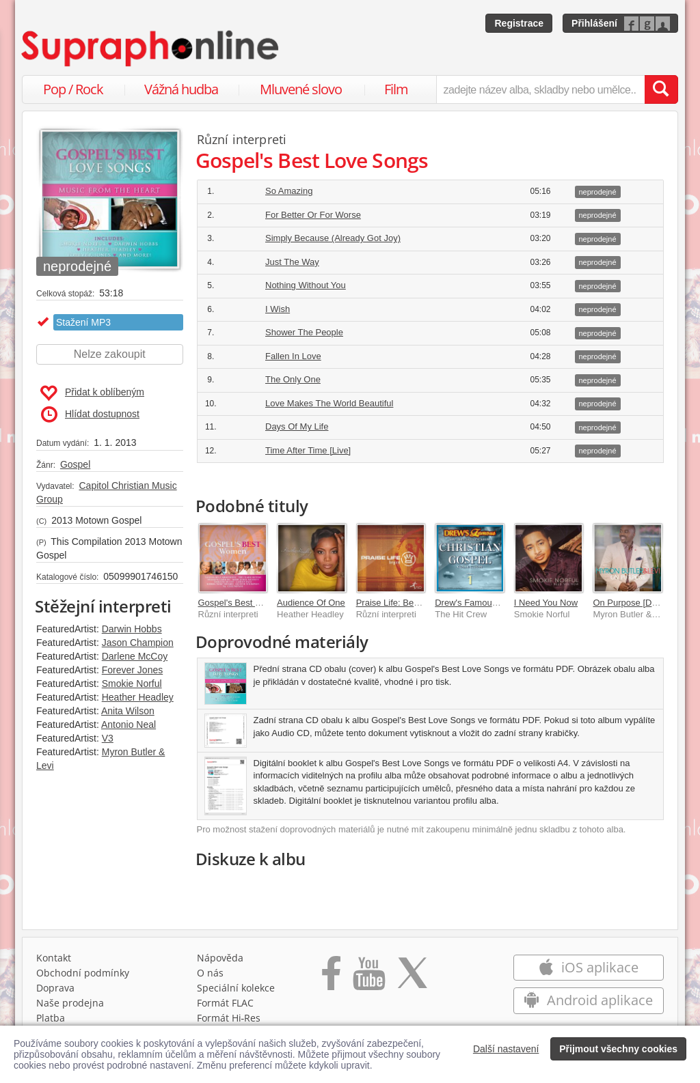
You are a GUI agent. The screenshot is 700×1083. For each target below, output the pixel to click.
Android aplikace (588, 1003)
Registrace (518, 23)
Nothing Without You (305, 285)
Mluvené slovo (301, 89)
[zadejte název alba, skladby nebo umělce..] (540, 89)
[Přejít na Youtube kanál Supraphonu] (368, 981)
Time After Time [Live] (308, 450)
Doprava (55, 991)
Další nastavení (506, 1048)
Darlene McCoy (134, 656)
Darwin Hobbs (132, 628)
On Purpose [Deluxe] (634, 602)
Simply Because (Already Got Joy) (333, 238)
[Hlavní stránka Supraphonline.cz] (151, 48)
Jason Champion (138, 642)
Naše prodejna (70, 1006)
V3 (107, 738)
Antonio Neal (128, 724)
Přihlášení (594, 23)
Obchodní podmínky (82, 976)
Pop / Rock (73, 89)
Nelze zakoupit (110, 354)
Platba (50, 1021)
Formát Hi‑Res (229, 1021)
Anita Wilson (127, 710)
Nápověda (220, 961)
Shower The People (304, 332)
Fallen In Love (293, 356)
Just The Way (292, 262)
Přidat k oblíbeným (92, 393)
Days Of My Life (296, 426)
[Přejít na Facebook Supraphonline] (331, 981)
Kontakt (53, 961)
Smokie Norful (132, 683)
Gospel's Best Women (242, 602)
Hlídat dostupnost (90, 414)
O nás (210, 976)
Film (396, 89)
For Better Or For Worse (313, 215)
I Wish (277, 309)
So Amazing (288, 191)
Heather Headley (138, 697)
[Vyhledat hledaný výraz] (661, 89)
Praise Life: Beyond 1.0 (402, 602)
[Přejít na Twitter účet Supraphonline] (412, 981)
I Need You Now (546, 602)
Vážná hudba (181, 89)
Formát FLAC (225, 1006)
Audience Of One (311, 602)
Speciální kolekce (236, 991)
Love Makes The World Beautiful (329, 403)
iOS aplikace (588, 970)
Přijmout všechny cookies (618, 1048)
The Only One (293, 379)
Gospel (75, 464)
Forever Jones (132, 669)
